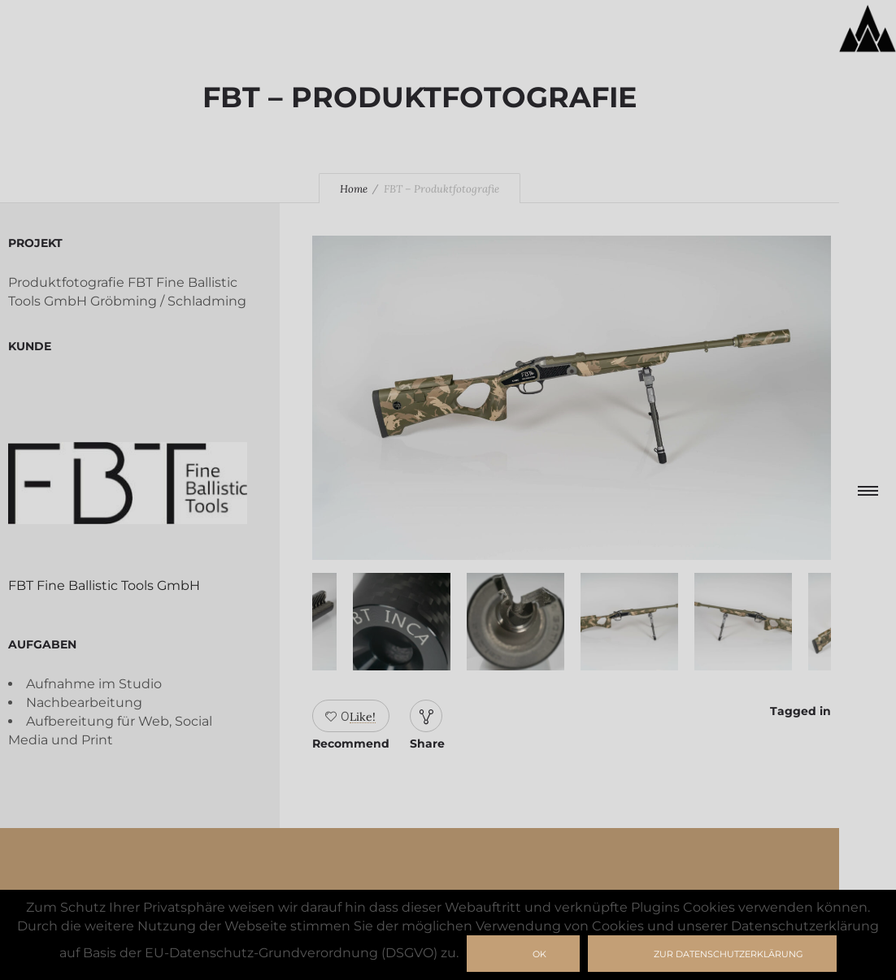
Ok (539, 954)
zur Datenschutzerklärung (728, 954)
